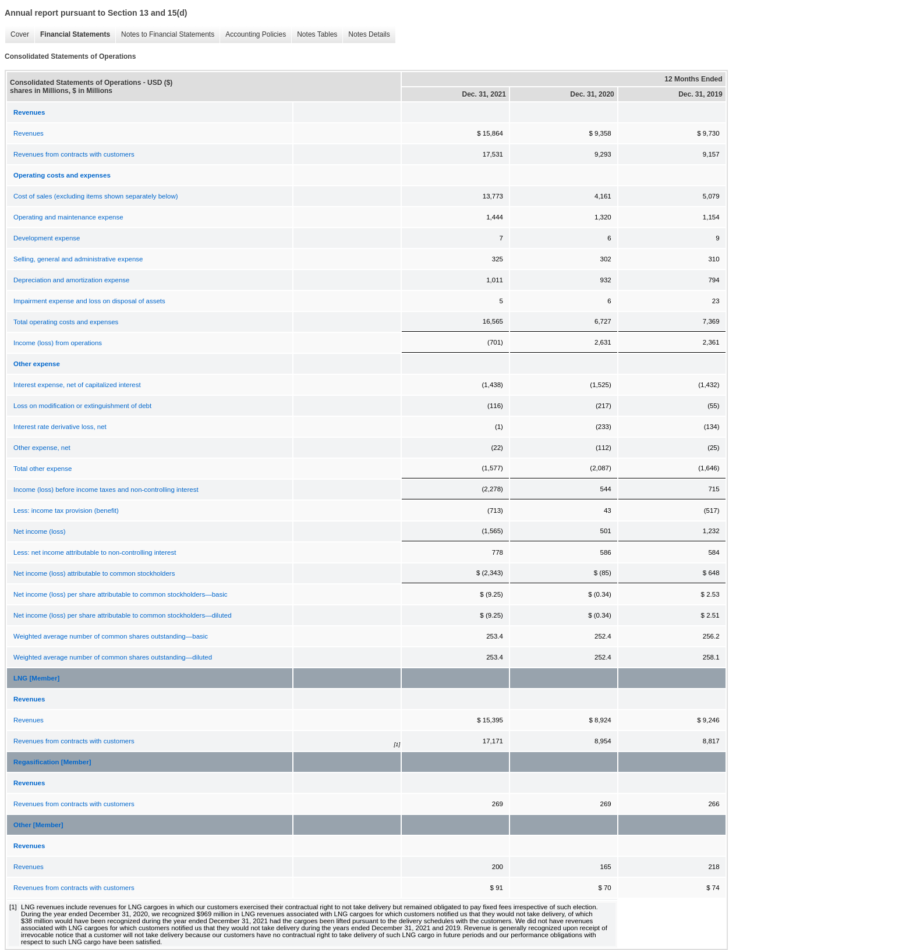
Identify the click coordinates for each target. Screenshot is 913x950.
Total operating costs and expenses (65, 321)
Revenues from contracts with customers (74, 154)
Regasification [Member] (52, 761)
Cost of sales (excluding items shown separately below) (95, 196)
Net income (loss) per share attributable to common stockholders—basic (120, 594)
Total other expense (42, 468)
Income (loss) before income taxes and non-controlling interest (106, 489)
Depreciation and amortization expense (71, 280)
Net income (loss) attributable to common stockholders (94, 573)
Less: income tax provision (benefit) (66, 510)
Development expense (46, 238)
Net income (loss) (39, 531)
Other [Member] (38, 824)
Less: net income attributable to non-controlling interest (94, 552)
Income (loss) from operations (57, 342)
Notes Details (369, 34)
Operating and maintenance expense (68, 217)
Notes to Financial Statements (167, 34)
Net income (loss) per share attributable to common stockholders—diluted (122, 615)
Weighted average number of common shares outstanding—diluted (112, 657)
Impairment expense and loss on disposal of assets (89, 300)
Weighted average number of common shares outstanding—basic (110, 636)
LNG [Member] (36, 678)
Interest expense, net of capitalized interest (77, 384)
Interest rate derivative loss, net (60, 426)
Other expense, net (41, 447)
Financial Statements (75, 34)
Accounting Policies (255, 34)
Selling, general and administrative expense (78, 259)
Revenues (28, 133)
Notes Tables (317, 34)
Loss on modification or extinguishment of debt (82, 405)
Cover (19, 34)
